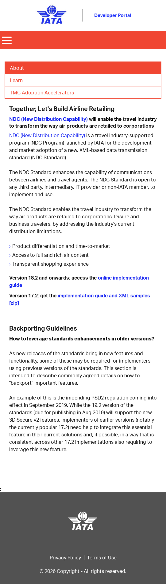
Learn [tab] (16, 80)
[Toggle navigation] (7, 40)
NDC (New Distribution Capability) (48, 119)
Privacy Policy (65, 557)
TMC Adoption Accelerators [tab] (42, 92)
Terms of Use (102, 557)
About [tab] (17, 68)
